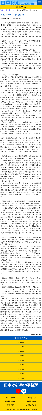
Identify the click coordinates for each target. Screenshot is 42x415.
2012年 (21, 365)
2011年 (21, 369)
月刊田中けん (31, 401)
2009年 (21, 378)
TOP (1, 10)
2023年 (21, 347)
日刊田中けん (10, 10)
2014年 (21, 356)
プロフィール (10, 398)
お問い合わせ (31, 405)
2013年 (21, 360)
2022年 (21, 351)
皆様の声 (10, 405)
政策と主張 (31, 398)
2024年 (21, 342)
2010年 (21, 374)
